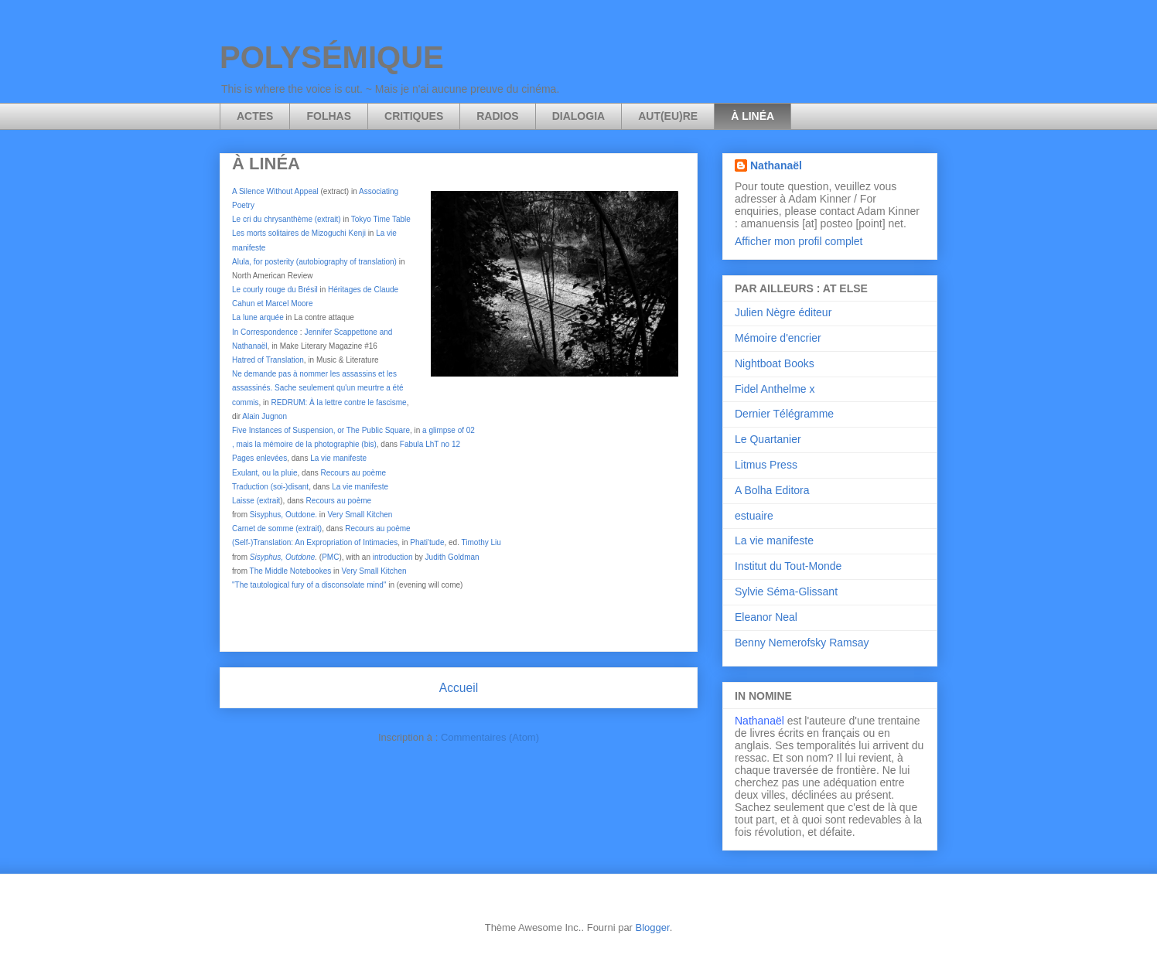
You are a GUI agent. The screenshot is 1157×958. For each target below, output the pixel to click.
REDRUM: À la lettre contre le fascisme (339, 402)
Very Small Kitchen (359, 514)
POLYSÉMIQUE (332, 57)
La (237, 317)
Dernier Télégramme (784, 413)
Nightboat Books (774, 363)
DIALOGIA (578, 116)
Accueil (458, 687)
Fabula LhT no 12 (430, 444)
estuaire (754, 516)
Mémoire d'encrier (778, 338)
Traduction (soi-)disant (270, 486)
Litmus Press (766, 465)
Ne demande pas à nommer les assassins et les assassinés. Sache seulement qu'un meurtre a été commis (317, 388)
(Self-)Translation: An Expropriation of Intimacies (315, 542)
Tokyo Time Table (381, 219)
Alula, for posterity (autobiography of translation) (314, 261)
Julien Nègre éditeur (783, 312)
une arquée (263, 317)
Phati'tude (427, 542)
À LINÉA (752, 116)
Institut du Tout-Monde (788, 566)
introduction (393, 557)
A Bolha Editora (772, 490)
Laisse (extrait (256, 500)
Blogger (653, 927)
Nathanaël (776, 165)
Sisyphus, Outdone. (283, 514)
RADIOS (497, 116)
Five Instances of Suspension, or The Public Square (321, 430)
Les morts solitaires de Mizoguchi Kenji (299, 233)
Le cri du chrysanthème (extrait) (286, 219)
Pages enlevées (259, 458)
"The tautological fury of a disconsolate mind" (309, 585)
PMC (330, 557)
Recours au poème (354, 473)
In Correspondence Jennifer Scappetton (302, 332)
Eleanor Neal (766, 617)
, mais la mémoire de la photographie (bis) (304, 444)
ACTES (255, 116)
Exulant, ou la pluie (265, 473)
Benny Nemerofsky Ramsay (802, 642)
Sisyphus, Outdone (283, 557)
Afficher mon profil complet (798, 241)
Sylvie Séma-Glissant (786, 591)
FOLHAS (328, 116)
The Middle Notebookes (291, 571)
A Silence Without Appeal (275, 191)
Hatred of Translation (268, 360)
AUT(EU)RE (668, 116)
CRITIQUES (413, 116)
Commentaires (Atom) (490, 737)
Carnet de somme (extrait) (277, 528)
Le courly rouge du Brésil (275, 289)
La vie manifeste (338, 458)
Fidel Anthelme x (775, 389)
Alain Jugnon (264, 416)
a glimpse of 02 (448, 430)
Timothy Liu (481, 542)
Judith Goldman (452, 557)
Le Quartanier (768, 439)
